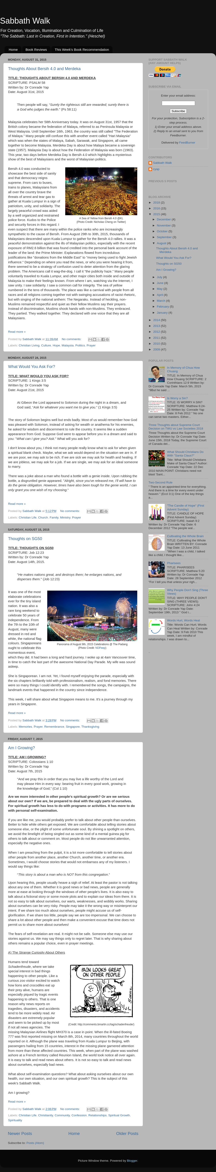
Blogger (132, 1160)
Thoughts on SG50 (25, 538)
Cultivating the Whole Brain (185, 536)
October (163, 231)
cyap (156, 169)
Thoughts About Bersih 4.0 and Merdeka (44, 68)
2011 (157, 337)
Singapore (73, 726)
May (160, 288)
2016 (157, 208)
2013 (157, 326)
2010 (157, 343)
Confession (79, 1115)
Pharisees (173, 563)
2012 (157, 331)
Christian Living (29, 345)
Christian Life (27, 517)
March (161, 300)
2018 (157, 202)
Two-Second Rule (160, 482)
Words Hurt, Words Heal (183, 620)
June (160, 283)
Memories (25, 726)
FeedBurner (187, 142)
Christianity (45, 1115)
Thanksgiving (90, 726)
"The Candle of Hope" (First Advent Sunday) (185, 507)
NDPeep (100, 647)
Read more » (17, 331)
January (163, 312)
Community (62, 1115)
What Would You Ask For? (31, 366)
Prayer (91, 345)
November (164, 225)
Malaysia (68, 345)
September (165, 237)
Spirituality (15, 1120)
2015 (157, 214)
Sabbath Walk (25, 20)
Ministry (65, 517)
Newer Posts (20, 1133)
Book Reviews (36, 49)
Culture (46, 345)
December (164, 219)
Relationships (97, 1115)
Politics (80, 345)
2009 (157, 349)
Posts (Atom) (35, 1143)
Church (43, 517)
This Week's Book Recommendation (82, 49)
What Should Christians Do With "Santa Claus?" (185, 453)
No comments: (72, 339)
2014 (157, 320)
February (163, 306)
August (162, 243)
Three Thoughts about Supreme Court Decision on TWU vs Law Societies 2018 (175, 426)
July (160, 277)
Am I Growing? (21, 748)
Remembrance (54, 726)
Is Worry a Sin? (177, 398)
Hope (56, 345)
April (160, 295)
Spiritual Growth (119, 1115)
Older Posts (127, 1133)
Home (13, 49)
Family (54, 517)
